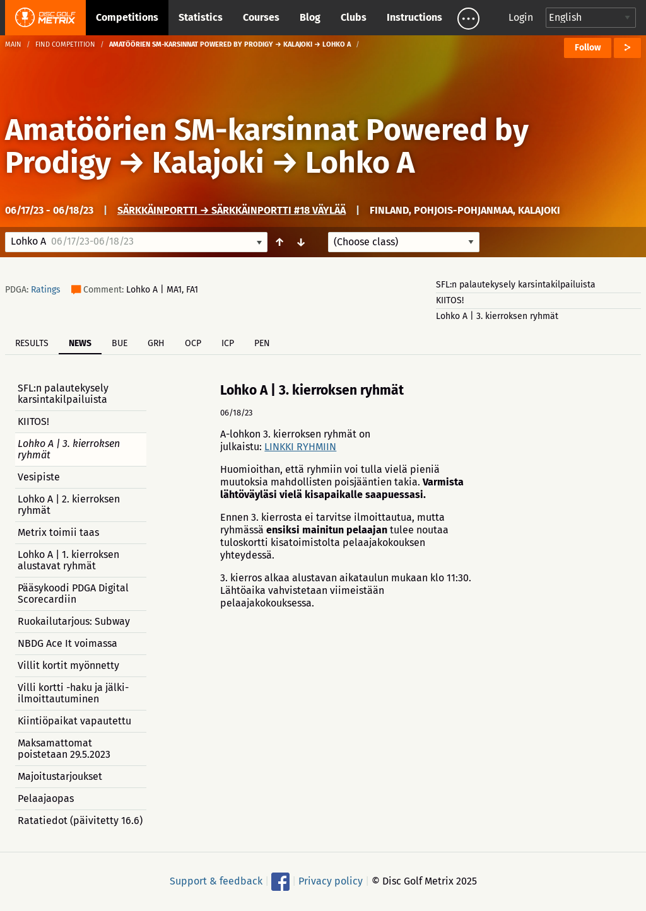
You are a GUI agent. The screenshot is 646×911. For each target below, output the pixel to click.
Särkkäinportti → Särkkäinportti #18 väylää (231, 210)
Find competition (65, 44)
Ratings (46, 289)
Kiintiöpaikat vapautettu (74, 721)
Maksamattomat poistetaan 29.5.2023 (64, 748)
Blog (310, 17)
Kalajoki (208, 162)
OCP (193, 343)
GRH (156, 343)
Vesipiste (39, 477)
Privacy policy (330, 881)
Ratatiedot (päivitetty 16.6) (80, 821)
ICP (227, 343)
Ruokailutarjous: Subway (74, 621)
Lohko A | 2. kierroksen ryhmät (69, 504)
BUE (119, 343)
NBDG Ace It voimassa (67, 643)
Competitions (127, 17)
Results (32, 343)
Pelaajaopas (46, 798)
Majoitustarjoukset (60, 776)
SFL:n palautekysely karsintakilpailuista (516, 284)
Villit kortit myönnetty (68, 665)
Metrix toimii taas (58, 532)
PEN (262, 343)
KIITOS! (450, 300)
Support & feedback (216, 881)
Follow (588, 47)
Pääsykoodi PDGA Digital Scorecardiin (73, 593)
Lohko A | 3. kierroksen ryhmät (497, 316)
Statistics (201, 17)
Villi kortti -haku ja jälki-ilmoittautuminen (73, 693)
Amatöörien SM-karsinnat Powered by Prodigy (267, 146)
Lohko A (359, 162)
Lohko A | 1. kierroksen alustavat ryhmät (68, 560)
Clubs (354, 17)
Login (520, 17)
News (80, 343)
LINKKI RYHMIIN (300, 447)
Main (13, 44)
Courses (261, 17)
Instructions (414, 17)
